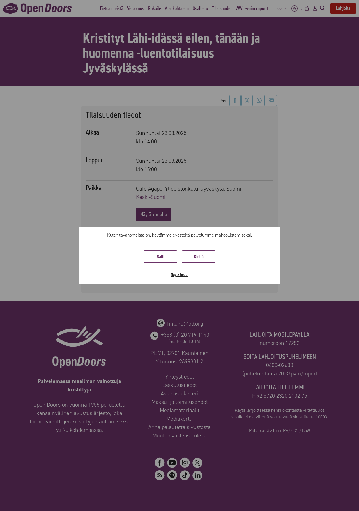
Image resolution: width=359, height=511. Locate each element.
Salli (160, 257)
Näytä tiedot (179, 274)
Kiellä (199, 257)
